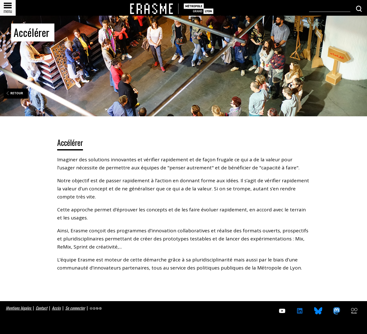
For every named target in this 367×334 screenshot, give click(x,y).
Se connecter (75, 308)
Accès (56, 308)
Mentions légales (19, 308)
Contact (41, 308)
